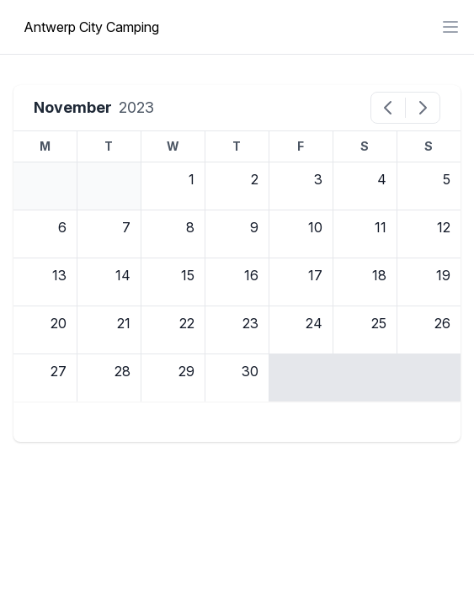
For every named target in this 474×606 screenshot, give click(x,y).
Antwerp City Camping (91, 27)
